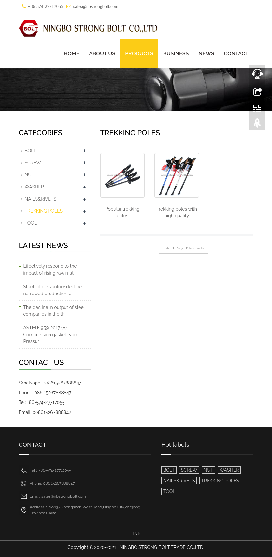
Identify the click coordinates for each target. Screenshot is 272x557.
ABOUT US (102, 54)
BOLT (30, 150)
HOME (71, 54)
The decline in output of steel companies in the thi (54, 311)
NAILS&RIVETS (40, 199)
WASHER (34, 186)
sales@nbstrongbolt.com (96, 6)
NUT (30, 174)
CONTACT (236, 54)
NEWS (206, 54)
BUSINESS (176, 54)
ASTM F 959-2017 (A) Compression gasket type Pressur (50, 334)
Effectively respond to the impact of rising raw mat (50, 269)
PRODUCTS (139, 54)
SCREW (33, 162)
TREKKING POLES (44, 211)
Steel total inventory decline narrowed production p (52, 290)
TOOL (31, 223)
